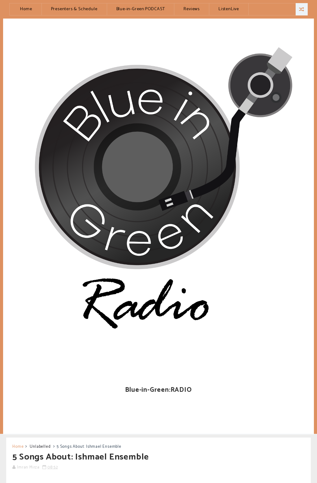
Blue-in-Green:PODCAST (140, 9)
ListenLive (229, 9)
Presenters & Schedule (74, 9)
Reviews (192, 9)
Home (26, 9)
